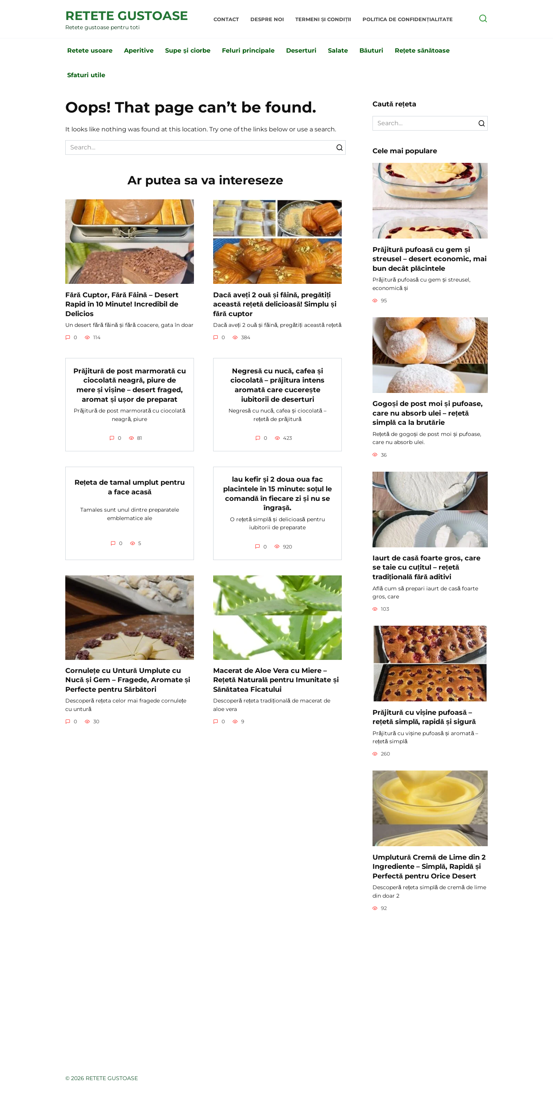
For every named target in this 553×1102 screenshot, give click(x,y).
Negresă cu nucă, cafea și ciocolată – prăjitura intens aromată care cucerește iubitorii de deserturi (277, 384)
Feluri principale (248, 50)
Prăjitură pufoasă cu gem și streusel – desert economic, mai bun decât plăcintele (430, 258)
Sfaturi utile (86, 75)
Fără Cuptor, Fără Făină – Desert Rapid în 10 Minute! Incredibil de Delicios (122, 303)
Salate (338, 50)
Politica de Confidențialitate (408, 19)
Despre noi (267, 19)
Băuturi (371, 50)
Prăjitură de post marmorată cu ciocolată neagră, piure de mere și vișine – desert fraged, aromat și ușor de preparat (129, 384)
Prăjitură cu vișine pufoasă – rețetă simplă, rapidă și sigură (424, 717)
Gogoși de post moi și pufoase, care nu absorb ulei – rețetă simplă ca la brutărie (428, 412)
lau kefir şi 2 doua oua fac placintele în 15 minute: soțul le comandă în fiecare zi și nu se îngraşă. (277, 493)
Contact (226, 19)
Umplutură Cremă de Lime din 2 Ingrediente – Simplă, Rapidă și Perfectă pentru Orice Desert (429, 866)
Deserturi (301, 50)
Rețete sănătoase (422, 50)
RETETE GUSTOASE (126, 15)
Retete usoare (90, 50)
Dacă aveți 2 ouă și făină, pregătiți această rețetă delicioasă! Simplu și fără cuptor (274, 303)
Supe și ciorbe (187, 50)
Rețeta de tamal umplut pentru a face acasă (130, 487)
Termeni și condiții (323, 19)
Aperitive (139, 50)
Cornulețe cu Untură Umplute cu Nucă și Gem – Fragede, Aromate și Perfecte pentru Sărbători (127, 679)
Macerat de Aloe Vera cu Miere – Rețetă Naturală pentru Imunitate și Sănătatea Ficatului (276, 679)
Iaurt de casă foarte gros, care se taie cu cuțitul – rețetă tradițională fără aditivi (426, 567)
